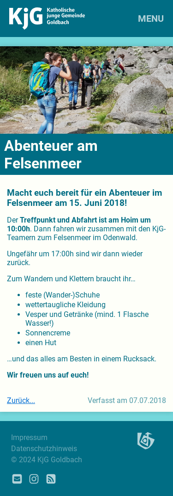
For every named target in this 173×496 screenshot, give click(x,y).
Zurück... (21, 400)
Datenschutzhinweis (44, 448)
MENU (151, 18)
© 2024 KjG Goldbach (46, 459)
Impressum (29, 437)
